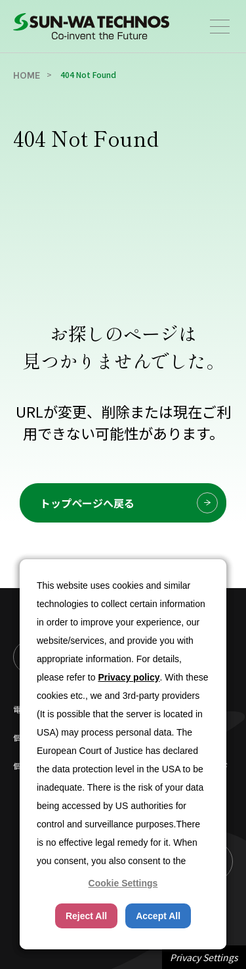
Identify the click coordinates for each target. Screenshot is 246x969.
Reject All (86, 916)
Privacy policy (128, 677)
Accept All (158, 916)
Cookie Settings (123, 883)
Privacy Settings (204, 957)
